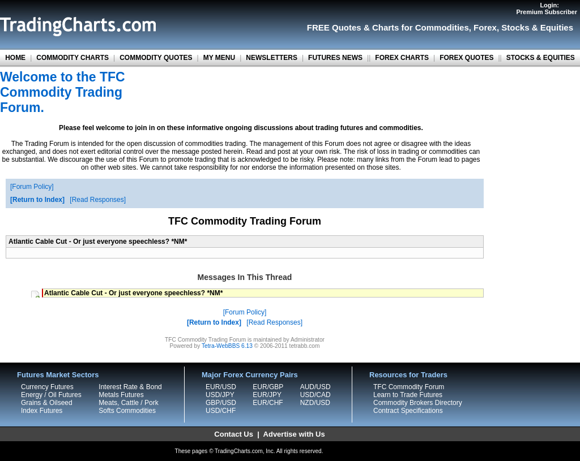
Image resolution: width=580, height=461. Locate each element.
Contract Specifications (408, 411)
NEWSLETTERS (271, 58)
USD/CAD (315, 395)
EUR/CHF (268, 403)
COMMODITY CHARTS (72, 58)
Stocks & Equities (537, 27)
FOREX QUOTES (466, 58)
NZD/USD (315, 403)
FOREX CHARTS (402, 58)
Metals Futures (121, 395)
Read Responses (98, 200)
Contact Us (233, 434)
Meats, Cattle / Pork (128, 403)
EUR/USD (221, 387)
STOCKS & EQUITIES (540, 58)
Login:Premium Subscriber (546, 8)
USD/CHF (221, 411)
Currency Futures (47, 387)
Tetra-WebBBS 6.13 (227, 346)
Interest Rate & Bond (130, 387)
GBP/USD (221, 403)
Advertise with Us (294, 434)
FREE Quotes (334, 27)
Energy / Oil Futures (51, 395)
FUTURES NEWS (335, 58)
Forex (485, 27)
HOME (15, 58)
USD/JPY (220, 395)
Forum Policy (32, 187)
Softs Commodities (127, 411)
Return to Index (37, 200)
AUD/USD (315, 387)
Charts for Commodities (420, 27)
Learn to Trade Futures (407, 395)
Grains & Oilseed (46, 403)
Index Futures (41, 411)
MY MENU (219, 58)
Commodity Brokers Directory (417, 403)
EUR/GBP (268, 387)
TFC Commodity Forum (408, 387)
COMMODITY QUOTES (156, 58)
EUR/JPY (267, 395)
